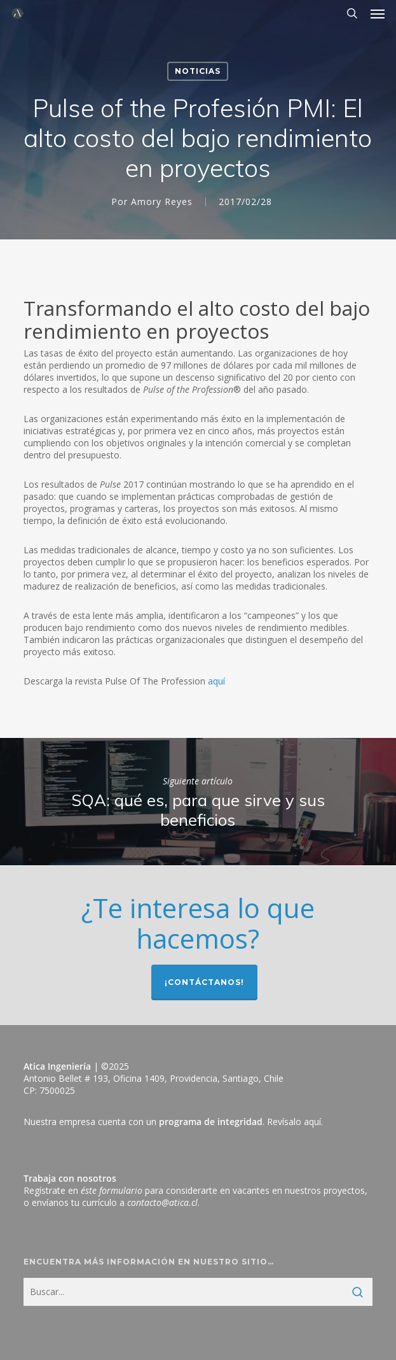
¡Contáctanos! (204, 982)
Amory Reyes (162, 201)
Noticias (198, 71)
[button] (378, 13)
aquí (216, 681)
